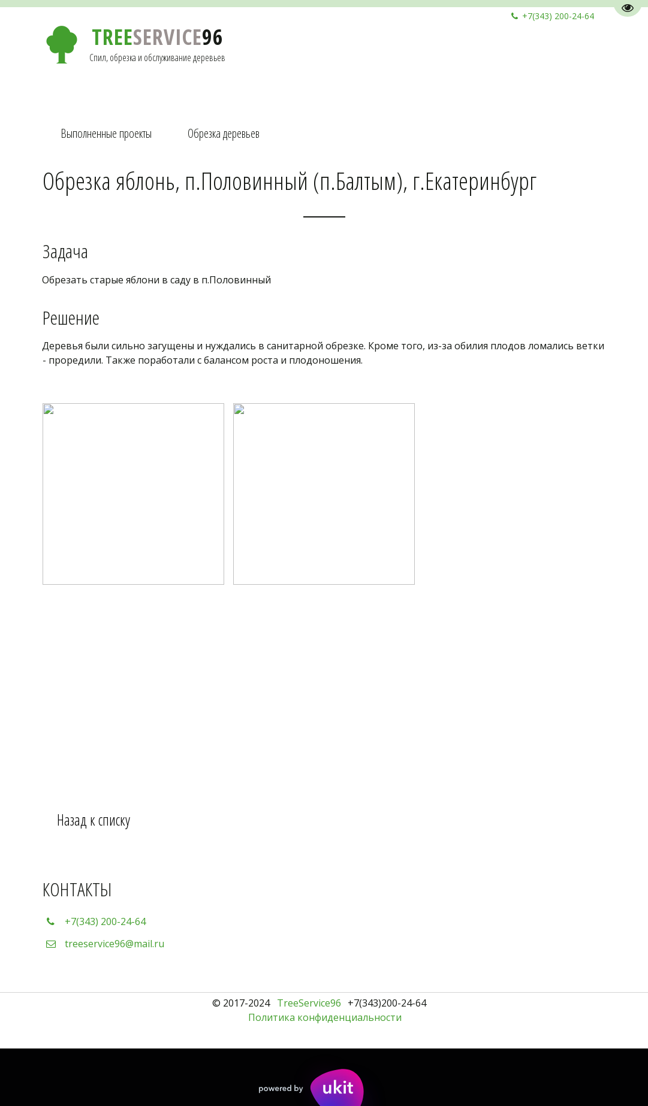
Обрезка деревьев (224, 133)
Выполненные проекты (106, 133)
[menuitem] (106, 134)
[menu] (324, 134)
